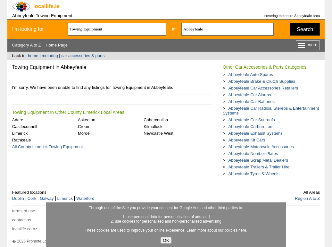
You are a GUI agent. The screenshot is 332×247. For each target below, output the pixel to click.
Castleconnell (24, 126)
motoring (50, 55)
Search (305, 29)
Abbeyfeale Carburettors (250, 126)
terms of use (23, 211)
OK (166, 240)
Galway (47, 198)
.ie (46, 6)
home (33, 55)
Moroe (84, 133)
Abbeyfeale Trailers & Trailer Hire (258, 167)
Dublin (18, 198)
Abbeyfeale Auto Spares (250, 74)
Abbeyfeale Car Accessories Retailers (263, 88)
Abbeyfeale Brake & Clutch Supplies (261, 81)
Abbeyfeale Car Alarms (249, 94)
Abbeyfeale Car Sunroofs (251, 119)
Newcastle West (158, 133)
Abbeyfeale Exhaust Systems (255, 133)
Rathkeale (21, 140)
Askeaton (86, 119)
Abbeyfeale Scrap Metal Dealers (258, 160)
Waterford (85, 198)
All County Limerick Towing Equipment (47, 146)
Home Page (57, 45)
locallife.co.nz (24, 228)
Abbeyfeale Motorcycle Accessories (261, 146)
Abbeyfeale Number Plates (253, 153)
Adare (17, 119)
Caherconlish (156, 119)
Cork (32, 198)
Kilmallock (153, 126)
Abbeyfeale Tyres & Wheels (253, 173)
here (242, 230)
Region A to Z (307, 198)
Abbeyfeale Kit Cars (246, 140)
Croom (84, 126)
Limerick (20, 133)
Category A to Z (26, 45)
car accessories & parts (82, 55)
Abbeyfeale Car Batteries (251, 101)
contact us (21, 219)
